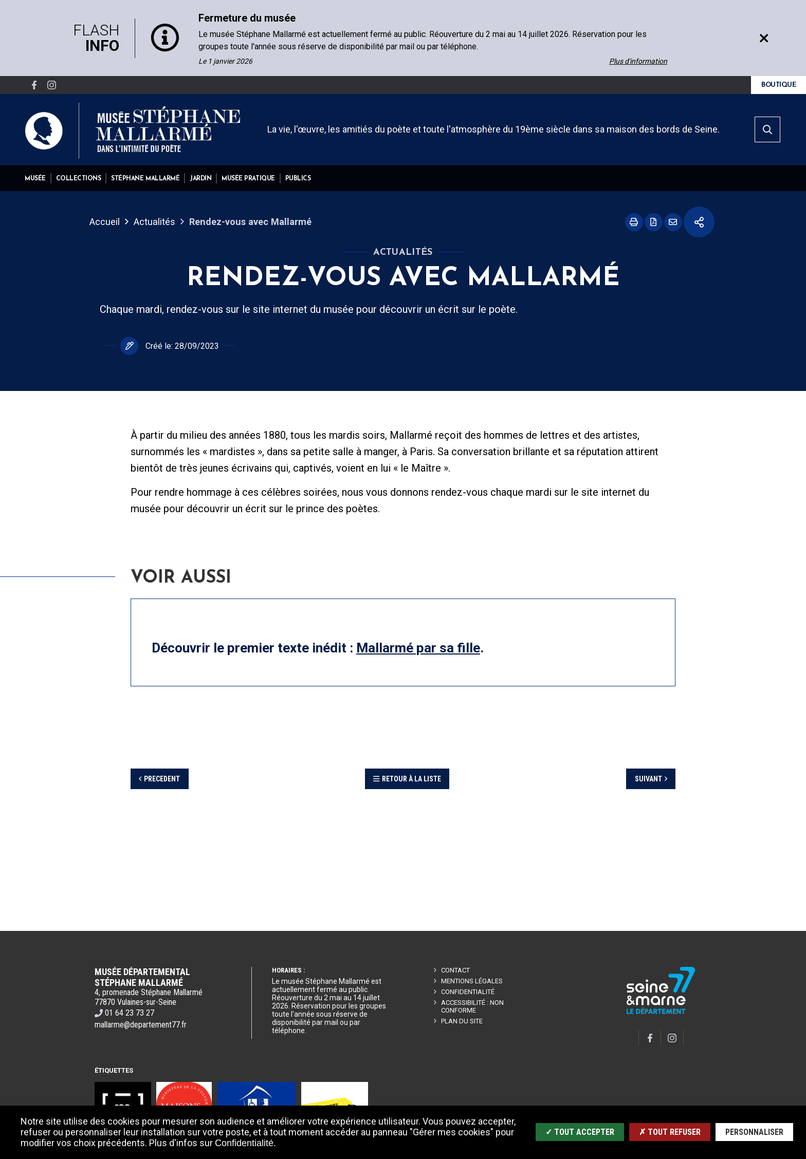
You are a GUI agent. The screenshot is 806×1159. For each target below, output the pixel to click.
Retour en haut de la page (782, 930)
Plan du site (462, 1021)
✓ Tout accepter (579, 1132)
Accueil (104, 221)
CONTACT (455, 970)
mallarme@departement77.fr (141, 1025)
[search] (767, 129)
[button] (35, 178)
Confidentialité (467, 992)
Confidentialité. (245, 1143)
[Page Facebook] (34, 85)
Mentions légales (472, 981)
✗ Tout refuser (670, 1132)
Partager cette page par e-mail (673, 222)
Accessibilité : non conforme (472, 1006)
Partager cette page (699, 222)
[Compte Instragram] (51, 85)
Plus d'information (638, 61)
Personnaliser (754, 1132)
